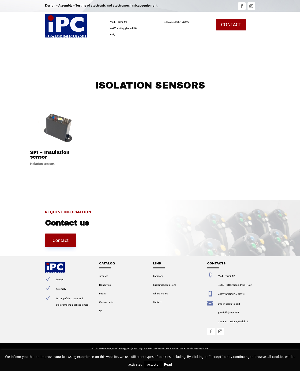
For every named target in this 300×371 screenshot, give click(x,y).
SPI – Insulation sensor (49, 155)
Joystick (103, 276)
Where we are (160, 293)
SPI (100, 311)
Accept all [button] (153, 364)
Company (62, 52)
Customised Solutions (109, 52)
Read (168, 364)
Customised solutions (164, 284)
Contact (231, 24)
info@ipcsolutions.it (229, 303)
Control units (106, 302)
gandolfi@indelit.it (228, 312)
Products (80, 52)
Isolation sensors (42, 164)
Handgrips (105, 284)
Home (48, 52)
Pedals (102, 293)
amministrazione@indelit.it (233, 321)
